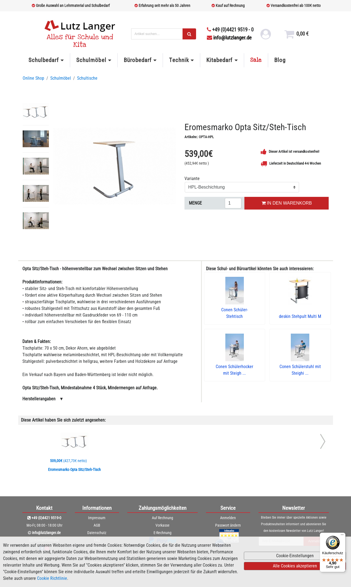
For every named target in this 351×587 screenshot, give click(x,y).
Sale (256, 60)
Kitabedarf (219, 60)
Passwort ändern (228, 525)
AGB (97, 525)
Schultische (87, 78)
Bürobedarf (138, 60)
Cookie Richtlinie (52, 578)
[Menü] (342, 536)
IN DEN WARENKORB (287, 203)
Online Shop (33, 78)
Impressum (96, 518)
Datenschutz (96, 532)
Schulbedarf (43, 60)
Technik (179, 60)
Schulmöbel (91, 60)
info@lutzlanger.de (229, 37)
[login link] (265, 36)
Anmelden (228, 518)
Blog (280, 60)
